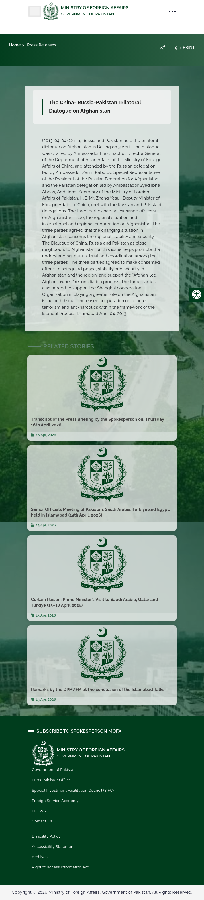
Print (185, 47)
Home (15, 45)
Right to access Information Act (60, 867)
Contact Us (42, 821)
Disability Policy (46, 836)
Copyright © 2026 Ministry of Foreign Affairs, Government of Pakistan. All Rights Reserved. (102, 892)
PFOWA (39, 810)
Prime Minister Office (51, 779)
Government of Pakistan (54, 769)
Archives (40, 856)
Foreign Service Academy (55, 800)
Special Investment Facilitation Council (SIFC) (73, 790)
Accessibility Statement (53, 846)
